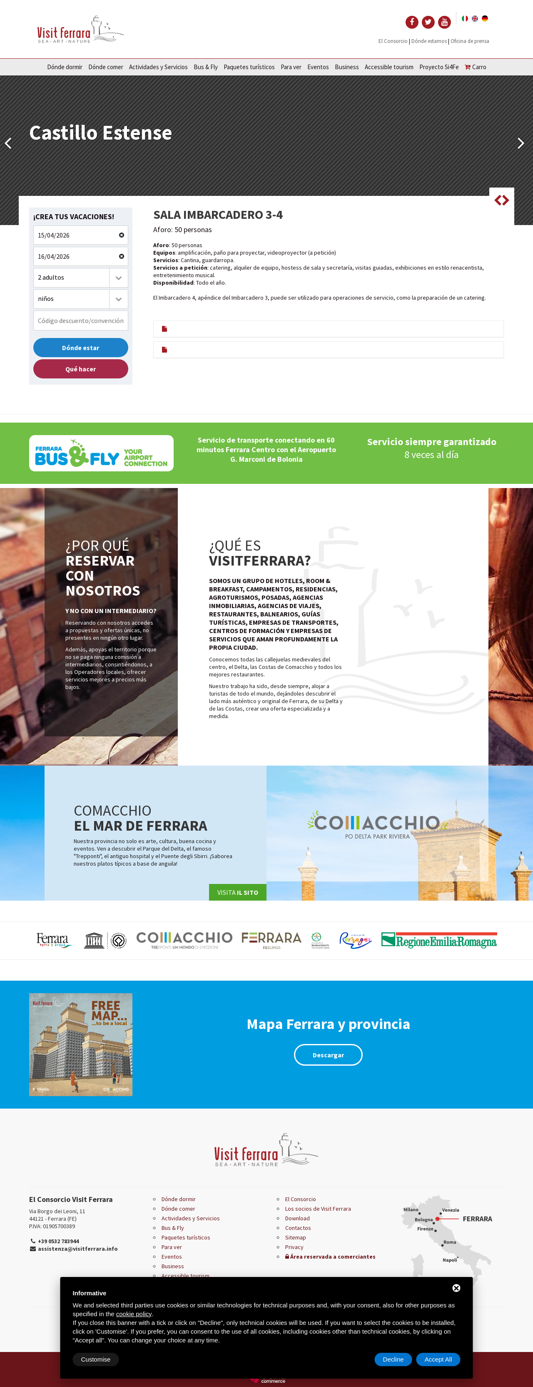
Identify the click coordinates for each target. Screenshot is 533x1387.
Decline (393, 1359)
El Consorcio (393, 41)
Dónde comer (105, 67)
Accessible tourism (389, 67)
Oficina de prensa (470, 41)
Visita (237, 892)
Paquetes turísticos (249, 67)
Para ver (291, 67)
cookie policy (134, 1313)
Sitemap (295, 1237)
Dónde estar (80, 347)
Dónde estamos (429, 41)
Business (347, 67)
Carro (475, 67)
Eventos (318, 67)
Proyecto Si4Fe (439, 67)
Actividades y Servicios (158, 67)
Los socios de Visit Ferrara (318, 1208)
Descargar (328, 1055)
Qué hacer (80, 369)
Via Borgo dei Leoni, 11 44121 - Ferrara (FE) (57, 1214)
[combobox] (80, 278)
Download (297, 1218)
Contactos (298, 1228)
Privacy (294, 1247)
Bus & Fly (206, 67)
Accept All (438, 1359)
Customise (96, 1359)
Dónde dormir (64, 67)
